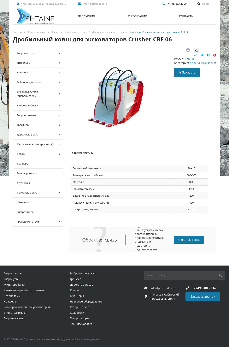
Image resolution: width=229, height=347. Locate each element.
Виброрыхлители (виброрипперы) (38, 94)
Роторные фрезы (38, 192)
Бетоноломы (38, 72)
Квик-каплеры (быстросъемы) (38, 144)
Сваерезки (23, 202)
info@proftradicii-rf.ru (95, 3)
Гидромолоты (38, 53)
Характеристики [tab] (83, 153)
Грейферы (38, 125)
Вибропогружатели (38, 82)
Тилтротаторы (25, 212)
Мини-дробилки (27, 173)
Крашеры (23, 163)
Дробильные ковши (203, 63)
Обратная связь (189, 240)
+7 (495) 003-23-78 (176, 3)
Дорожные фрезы (38, 134)
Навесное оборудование (86, 301)
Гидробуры (38, 63)
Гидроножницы (38, 115)
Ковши (38, 154)
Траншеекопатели (38, 222)
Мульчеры (23, 183)
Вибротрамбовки (38, 105)
